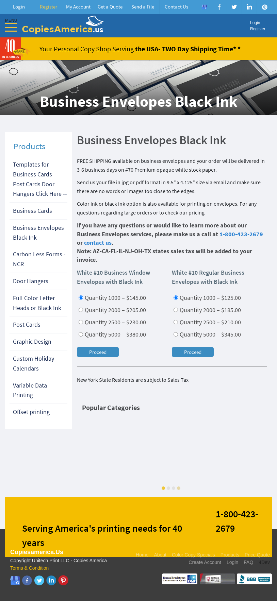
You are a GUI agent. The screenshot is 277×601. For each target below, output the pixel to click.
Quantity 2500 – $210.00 (207, 322)
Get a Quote (110, 6)
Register (48, 6)
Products (230, 554)
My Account (78, 6)
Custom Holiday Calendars (33, 363)
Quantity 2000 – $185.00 (207, 310)
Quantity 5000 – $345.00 (207, 334)
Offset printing (31, 412)
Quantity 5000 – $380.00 (112, 334)
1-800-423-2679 (241, 234)
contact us (98, 242)
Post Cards (26, 324)
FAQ (248, 562)
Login (19, 6)
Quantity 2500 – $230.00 (112, 322)
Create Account (205, 562)
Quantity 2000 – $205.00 (112, 310)
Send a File (142, 6)
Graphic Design (32, 341)
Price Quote (257, 554)
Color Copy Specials (193, 554)
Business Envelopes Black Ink (38, 232)
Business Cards (32, 210)
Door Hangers (30, 281)
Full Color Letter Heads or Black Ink (37, 303)
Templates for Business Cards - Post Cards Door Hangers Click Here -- (40, 179)
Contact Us (176, 6)
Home (142, 554)
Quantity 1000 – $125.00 (207, 298)
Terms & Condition (29, 568)
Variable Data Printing (30, 390)
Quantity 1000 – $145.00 (112, 298)
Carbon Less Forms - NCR (39, 259)
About (160, 554)
